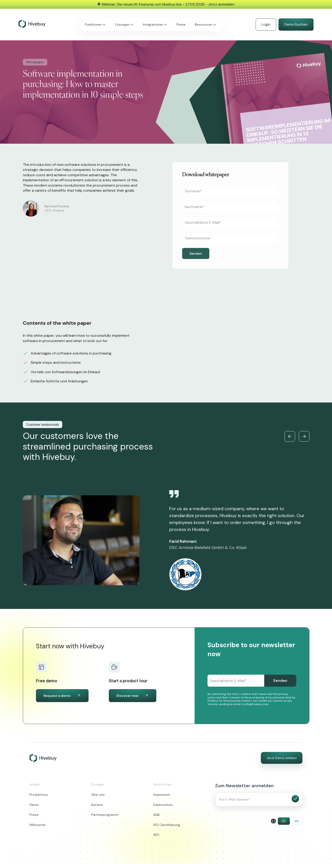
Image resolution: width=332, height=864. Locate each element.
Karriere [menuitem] (97, 805)
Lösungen (122, 24)
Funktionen (93, 24)
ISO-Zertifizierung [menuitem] (166, 825)
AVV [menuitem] (156, 835)
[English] (273, 821)
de (284, 821)
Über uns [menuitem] (98, 794)
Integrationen (153, 24)
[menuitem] (284, 821)
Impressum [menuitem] (161, 794)
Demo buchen (296, 24)
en (297, 821)
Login (265, 24)
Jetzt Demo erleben (282, 758)
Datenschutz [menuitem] (163, 805)
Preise (181, 24)
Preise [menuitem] (34, 815)
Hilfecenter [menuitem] (38, 825)
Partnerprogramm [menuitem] (105, 815)
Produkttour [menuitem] (39, 794)
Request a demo (62, 695)
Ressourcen (203, 24)
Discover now (132, 695)
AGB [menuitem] (156, 815)
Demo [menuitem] (34, 805)
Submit (295, 798)
